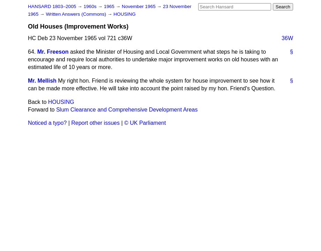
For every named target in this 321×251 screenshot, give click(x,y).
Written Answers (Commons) (76, 14)
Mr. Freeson (53, 52)
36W (287, 38)
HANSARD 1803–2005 (52, 6)
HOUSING (124, 14)
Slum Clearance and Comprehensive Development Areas (127, 110)
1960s (90, 6)
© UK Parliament (145, 123)
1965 (110, 6)
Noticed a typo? (47, 123)
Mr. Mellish (42, 81)
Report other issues (95, 123)
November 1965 (139, 6)
